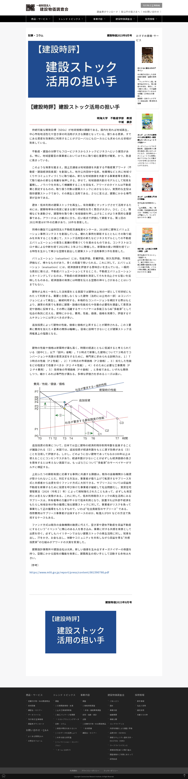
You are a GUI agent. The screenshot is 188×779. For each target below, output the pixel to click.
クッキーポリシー (111, 770)
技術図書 (31, 705)
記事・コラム (60, 724)
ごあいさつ (114, 701)
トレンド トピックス (64, 695)
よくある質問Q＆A (35, 736)
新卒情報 (140, 701)
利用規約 (73, 770)
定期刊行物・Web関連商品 (39, 701)
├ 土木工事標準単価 (63, 710)
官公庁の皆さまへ (130, 12)
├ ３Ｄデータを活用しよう (66, 733)
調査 (57, 701)
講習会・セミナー (35, 710)
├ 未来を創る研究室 (63, 737)
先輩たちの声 (142, 714)
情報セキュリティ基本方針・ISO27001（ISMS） (121, 739)
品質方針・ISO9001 (118, 733)
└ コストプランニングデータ (67, 719)
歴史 (111, 705)
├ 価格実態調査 (89, 705)
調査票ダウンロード (107, 12)
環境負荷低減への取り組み (120, 750)
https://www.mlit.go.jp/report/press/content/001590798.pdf (69, 572)
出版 (84, 719)
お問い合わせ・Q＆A (37, 730)
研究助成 (113, 759)
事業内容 (85, 695)
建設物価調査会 (116, 695)
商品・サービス (34, 695)
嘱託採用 (140, 710)
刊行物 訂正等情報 (151, 5)
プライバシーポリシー (90, 770)
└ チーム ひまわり (63, 750)
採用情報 (140, 695)
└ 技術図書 (87, 728)
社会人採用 (141, 705)
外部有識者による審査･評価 (121, 728)
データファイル (34, 714)
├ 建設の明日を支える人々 (66, 728)
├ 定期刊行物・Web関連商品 (94, 724)
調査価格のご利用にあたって (121, 754)
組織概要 (113, 714)
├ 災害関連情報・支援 (64, 705)
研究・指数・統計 (90, 714)
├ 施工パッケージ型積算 (65, 714)
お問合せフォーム (35, 741)
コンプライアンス (117, 724)
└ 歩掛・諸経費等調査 (92, 710)
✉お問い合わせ (151, 12)
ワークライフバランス (119, 745)
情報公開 (113, 719)
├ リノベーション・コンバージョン (67, 744)
